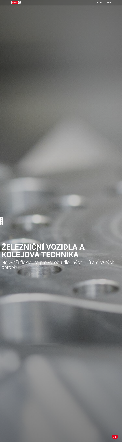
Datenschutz (1, 221)
